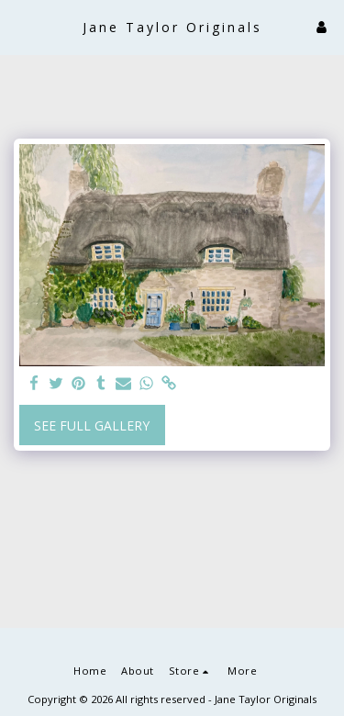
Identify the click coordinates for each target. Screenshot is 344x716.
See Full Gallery (92, 425)
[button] (20, 26)
